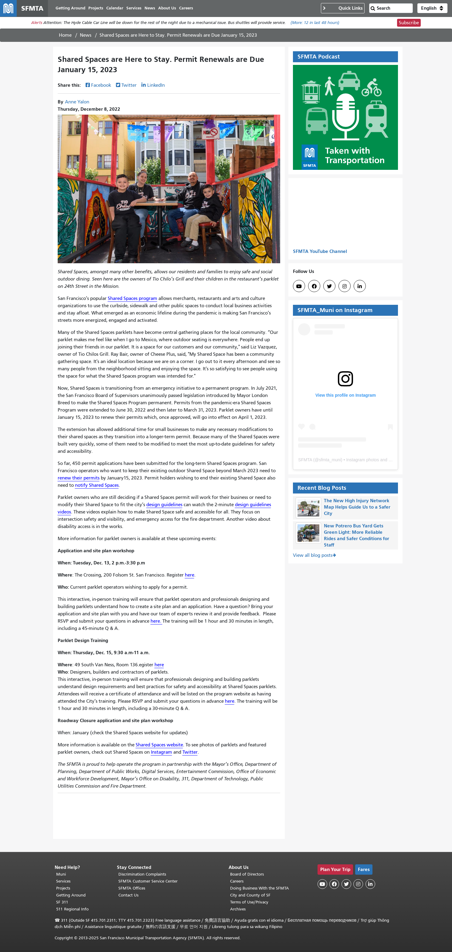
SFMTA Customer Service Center (148, 881)
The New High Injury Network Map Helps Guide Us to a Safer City (357, 507)
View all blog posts (312, 555)
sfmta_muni (330, 460)
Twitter (129, 86)
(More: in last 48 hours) (315, 23)
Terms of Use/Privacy (249, 902)
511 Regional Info (72, 909)
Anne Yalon (77, 102)
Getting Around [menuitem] (71, 8)
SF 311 (62, 902)
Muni (61, 874)
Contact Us (128, 895)
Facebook (101, 86)
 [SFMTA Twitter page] (329, 286)
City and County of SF (250, 895)
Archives (238, 909)
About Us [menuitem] (167, 8)
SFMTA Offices (131, 888)
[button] (432, 8)
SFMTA (305, 460)
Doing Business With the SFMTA (259, 888)
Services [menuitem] (134, 8)
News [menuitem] (150, 8)
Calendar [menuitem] (115, 8)
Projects (63, 888)
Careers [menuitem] (186, 8)
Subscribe (409, 23)
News (85, 35)
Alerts (36, 23)
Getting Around (71, 895)
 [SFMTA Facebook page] (314, 286)
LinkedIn (156, 86)
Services (63, 881)
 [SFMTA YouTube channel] (299, 286)
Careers (236, 881)
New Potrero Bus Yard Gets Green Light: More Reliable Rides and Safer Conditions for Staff (356, 535)
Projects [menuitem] (96, 8)
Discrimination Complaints (142, 874)
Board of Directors (247, 874)
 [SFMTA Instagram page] (344, 286)
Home (65, 35)
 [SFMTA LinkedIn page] (360, 286)
